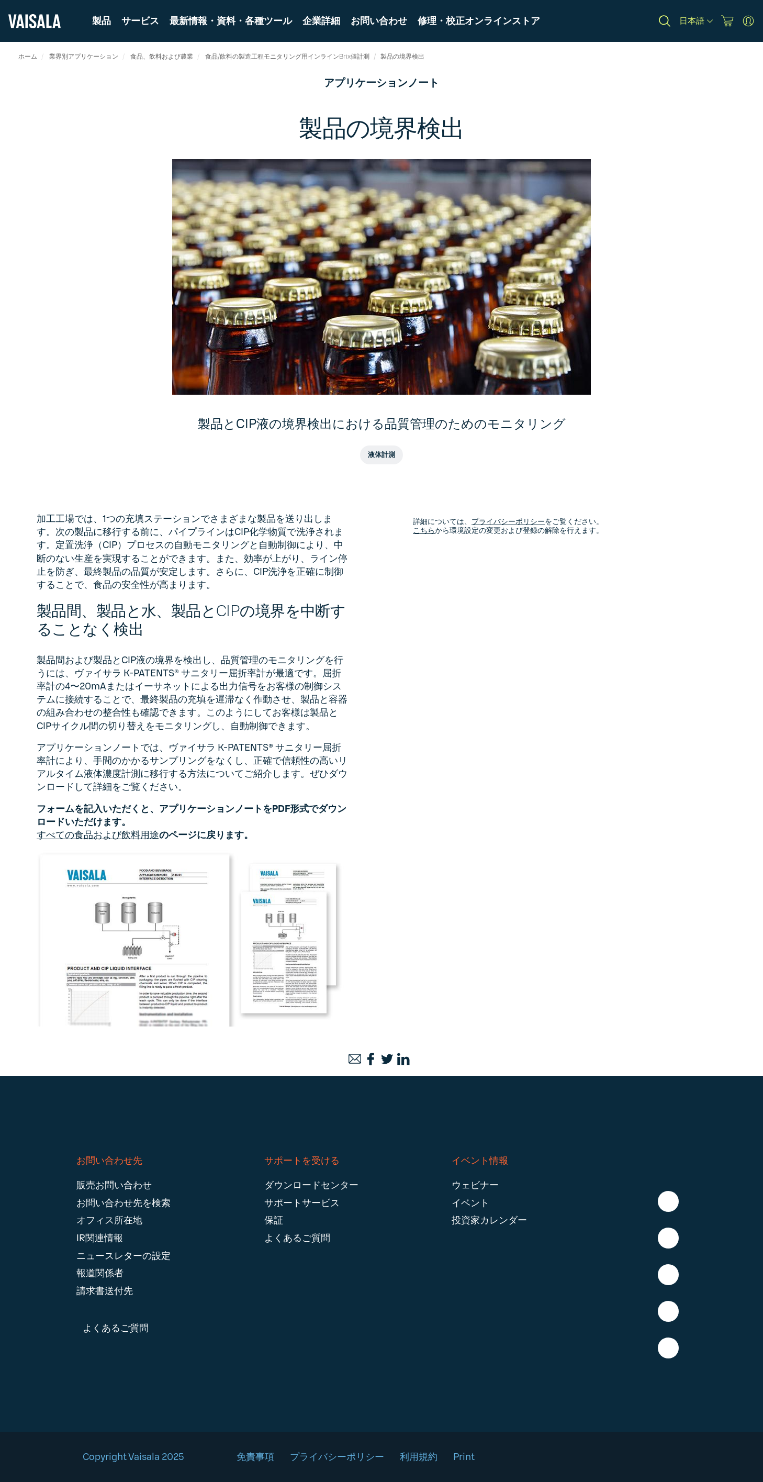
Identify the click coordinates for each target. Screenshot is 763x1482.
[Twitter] (387, 1059)
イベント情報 (480, 1160)
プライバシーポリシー (508, 522)
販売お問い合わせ (114, 1185)
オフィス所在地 (109, 1220)
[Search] (664, 21)
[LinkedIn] (403, 1059)
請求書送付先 (104, 1291)
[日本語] (696, 21)
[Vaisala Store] (727, 21)
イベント (470, 1203)
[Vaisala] (34, 21)
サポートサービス (302, 1203)
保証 (273, 1220)
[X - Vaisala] (668, 1311)
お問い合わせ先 (109, 1160)
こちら (424, 531)
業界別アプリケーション (83, 56)
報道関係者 (100, 1273)
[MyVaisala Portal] (748, 21)
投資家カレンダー (489, 1220)
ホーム (27, 56)
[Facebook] (371, 1059)
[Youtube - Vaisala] (668, 1348)
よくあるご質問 (297, 1238)
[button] (231, 21)
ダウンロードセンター (311, 1185)
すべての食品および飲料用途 (98, 835)
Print (464, 1457)
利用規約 (418, 1457)
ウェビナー (475, 1185)
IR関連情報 (99, 1238)
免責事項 (255, 1457)
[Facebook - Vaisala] (668, 1201)
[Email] (354, 1059)
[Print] (413, 1059)
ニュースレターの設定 (123, 1256)
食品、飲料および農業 (161, 56)
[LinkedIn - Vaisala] (668, 1274)
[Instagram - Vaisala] (668, 1238)
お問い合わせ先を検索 (123, 1203)
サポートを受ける (302, 1160)
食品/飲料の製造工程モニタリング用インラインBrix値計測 (287, 56)
